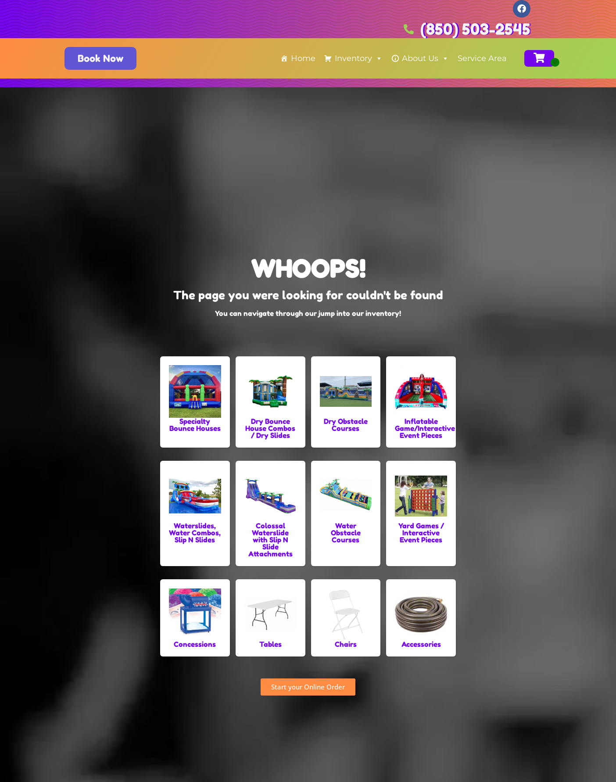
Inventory (359, 58)
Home (303, 58)
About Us (425, 58)
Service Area (482, 58)
